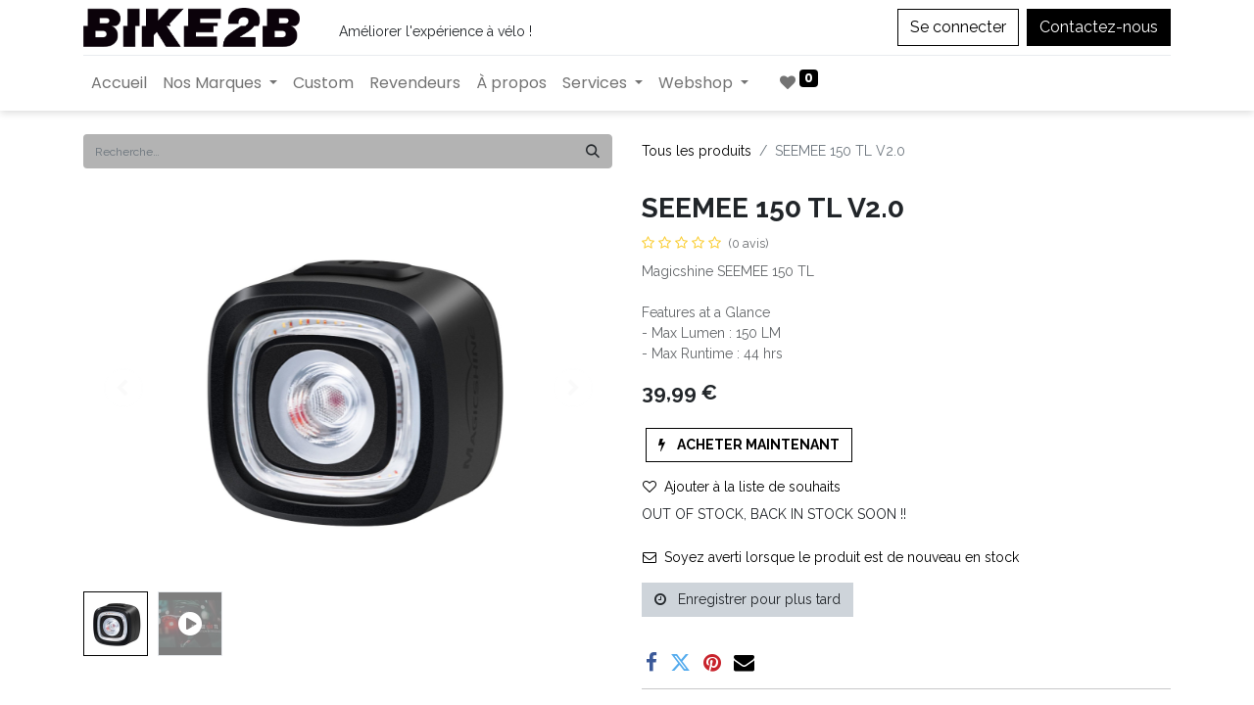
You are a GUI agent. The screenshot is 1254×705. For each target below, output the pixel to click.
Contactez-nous (1098, 27)
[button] (749, 445)
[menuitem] (119, 83)
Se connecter (958, 27)
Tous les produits (696, 151)
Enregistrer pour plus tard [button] (747, 599)
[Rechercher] (592, 151)
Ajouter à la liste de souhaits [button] (742, 486)
